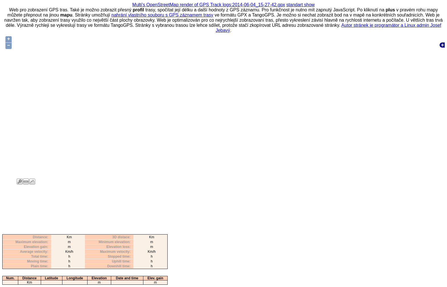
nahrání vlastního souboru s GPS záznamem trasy (162, 15)
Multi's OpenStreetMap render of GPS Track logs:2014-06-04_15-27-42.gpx (208, 4)
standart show (300, 4)
